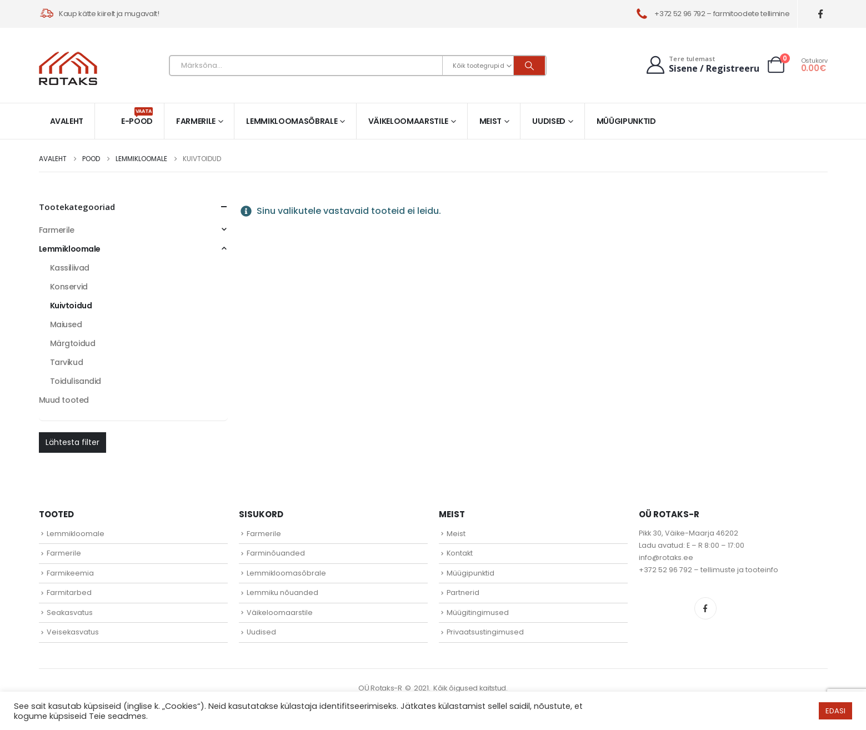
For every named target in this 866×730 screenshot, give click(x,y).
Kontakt (460, 553)
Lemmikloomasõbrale (291, 121)
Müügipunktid (626, 121)
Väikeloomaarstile (408, 121)
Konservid (69, 286)
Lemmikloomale (70, 248)
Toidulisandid (76, 381)
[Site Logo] (68, 68)
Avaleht (67, 121)
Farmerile (196, 121)
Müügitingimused (478, 612)
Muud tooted (64, 400)
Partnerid (463, 592)
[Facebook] (820, 14)
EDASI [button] (835, 711)
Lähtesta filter (72, 442)
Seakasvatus (70, 612)
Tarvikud (66, 362)
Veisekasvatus (73, 632)
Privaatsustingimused (485, 632)
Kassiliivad (69, 267)
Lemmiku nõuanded (282, 592)
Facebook (705, 608)
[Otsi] (529, 65)
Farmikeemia (70, 573)
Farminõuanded (276, 553)
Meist (490, 121)
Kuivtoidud (71, 305)
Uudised (548, 121)
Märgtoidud (73, 343)
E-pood (137, 117)
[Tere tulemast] (702, 64)
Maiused (66, 324)
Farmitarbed (69, 592)
